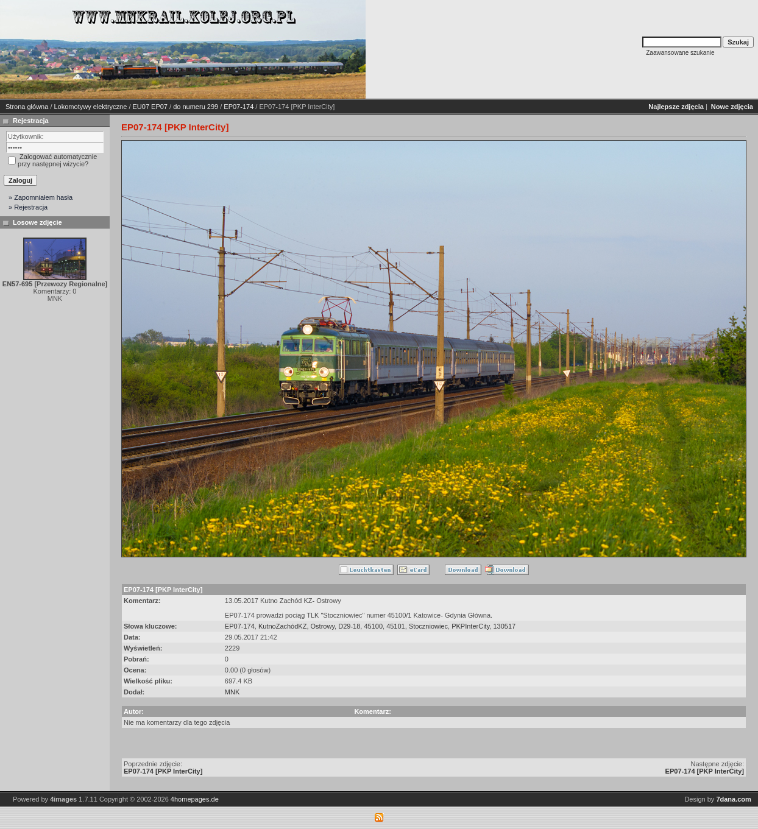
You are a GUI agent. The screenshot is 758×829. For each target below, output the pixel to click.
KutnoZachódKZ (282, 626)
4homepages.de (195, 799)
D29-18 (349, 626)
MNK (232, 692)
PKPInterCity (470, 626)
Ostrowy (323, 626)
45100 (373, 626)
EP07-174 (238, 106)
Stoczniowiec (428, 626)
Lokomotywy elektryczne (90, 106)
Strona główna (26, 106)
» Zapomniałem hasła (41, 197)
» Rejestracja (28, 207)
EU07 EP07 (150, 106)
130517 (504, 626)
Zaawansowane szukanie (680, 52)
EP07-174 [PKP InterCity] (163, 771)
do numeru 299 (195, 106)
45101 (395, 626)
